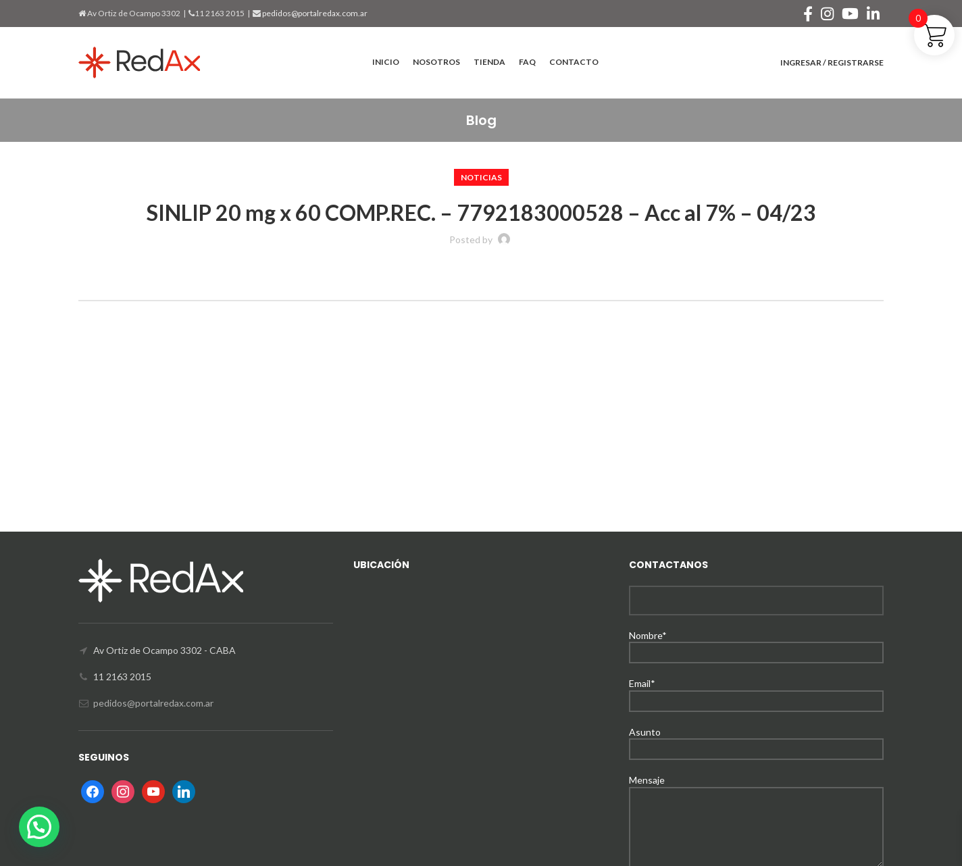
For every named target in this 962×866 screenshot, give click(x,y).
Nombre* (756, 643)
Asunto (756, 740)
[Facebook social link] (808, 13)
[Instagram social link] (827, 13)
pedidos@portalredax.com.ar (314, 13)
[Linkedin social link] (873, 13)
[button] (39, 827)
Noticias (481, 177)
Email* (756, 691)
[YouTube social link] (850, 13)
